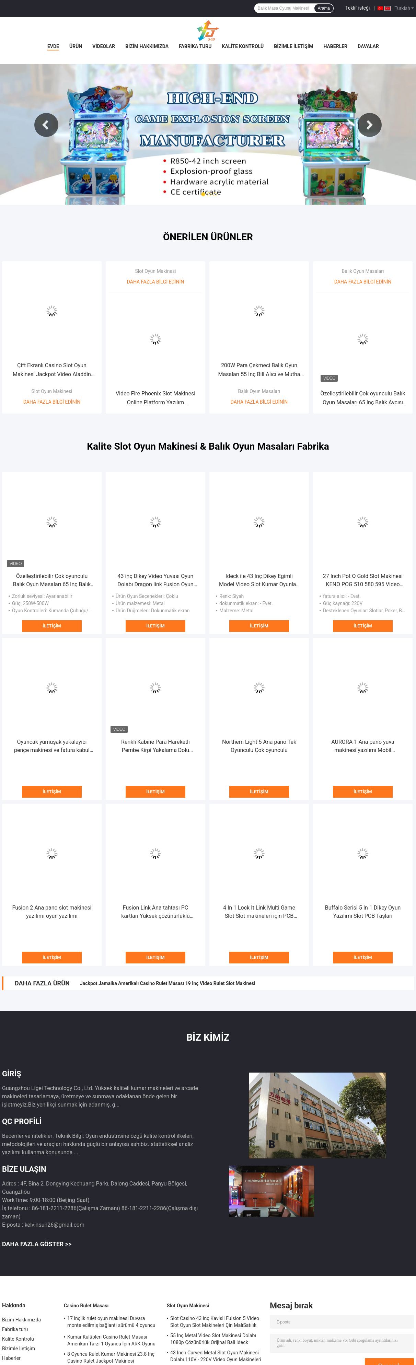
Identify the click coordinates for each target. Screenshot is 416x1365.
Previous (46, 125)
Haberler (335, 46)
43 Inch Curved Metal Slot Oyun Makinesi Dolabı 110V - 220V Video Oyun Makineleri (215, 1356)
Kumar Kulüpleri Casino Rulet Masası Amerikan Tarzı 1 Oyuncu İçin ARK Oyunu (111, 1340)
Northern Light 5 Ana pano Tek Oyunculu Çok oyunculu (259, 746)
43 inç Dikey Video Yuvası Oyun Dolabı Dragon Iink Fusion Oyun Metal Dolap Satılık (155, 581)
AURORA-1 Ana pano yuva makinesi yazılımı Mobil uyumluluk (362, 746)
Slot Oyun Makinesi (51, 391)
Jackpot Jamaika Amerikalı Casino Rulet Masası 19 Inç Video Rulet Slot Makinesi (167, 983)
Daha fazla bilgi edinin (51, 402)
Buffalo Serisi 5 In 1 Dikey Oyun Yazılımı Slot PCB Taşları (363, 911)
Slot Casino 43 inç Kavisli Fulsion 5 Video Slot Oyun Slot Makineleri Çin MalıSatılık (214, 1322)
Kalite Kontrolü (243, 46)
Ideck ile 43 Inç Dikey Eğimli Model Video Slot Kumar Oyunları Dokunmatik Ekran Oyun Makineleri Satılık (259, 581)
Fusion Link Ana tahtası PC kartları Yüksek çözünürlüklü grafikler (155, 912)
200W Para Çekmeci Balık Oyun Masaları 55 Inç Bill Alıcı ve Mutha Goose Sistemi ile (259, 370)
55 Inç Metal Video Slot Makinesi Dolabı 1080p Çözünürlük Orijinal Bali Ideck (213, 1339)
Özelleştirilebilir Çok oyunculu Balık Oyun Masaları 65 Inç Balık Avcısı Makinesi (362, 398)
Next (370, 125)
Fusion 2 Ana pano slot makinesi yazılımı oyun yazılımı (52, 911)
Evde (53, 46)
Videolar (103, 46)
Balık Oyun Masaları (259, 391)
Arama (324, 8)
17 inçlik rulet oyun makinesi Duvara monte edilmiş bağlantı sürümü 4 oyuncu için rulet (111, 1323)
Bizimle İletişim (293, 46)
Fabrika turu (195, 46)
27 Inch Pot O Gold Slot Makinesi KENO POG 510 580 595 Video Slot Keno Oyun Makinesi (363, 581)
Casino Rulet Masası (86, 1305)
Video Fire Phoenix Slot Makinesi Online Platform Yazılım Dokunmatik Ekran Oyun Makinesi (155, 398)
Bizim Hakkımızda (147, 46)
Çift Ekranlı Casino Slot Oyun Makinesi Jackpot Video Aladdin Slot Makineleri (52, 370)
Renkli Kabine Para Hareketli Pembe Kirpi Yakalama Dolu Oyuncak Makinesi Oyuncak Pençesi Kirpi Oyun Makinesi (155, 746)
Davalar (368, 46)
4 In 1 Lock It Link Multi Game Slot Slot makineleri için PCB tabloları (259, 912)
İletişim (52, 625)
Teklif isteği (357, 8)
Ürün (75, 46)
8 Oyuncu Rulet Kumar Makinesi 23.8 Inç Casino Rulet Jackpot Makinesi (110, 1357)
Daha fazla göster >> (36, 1244)
